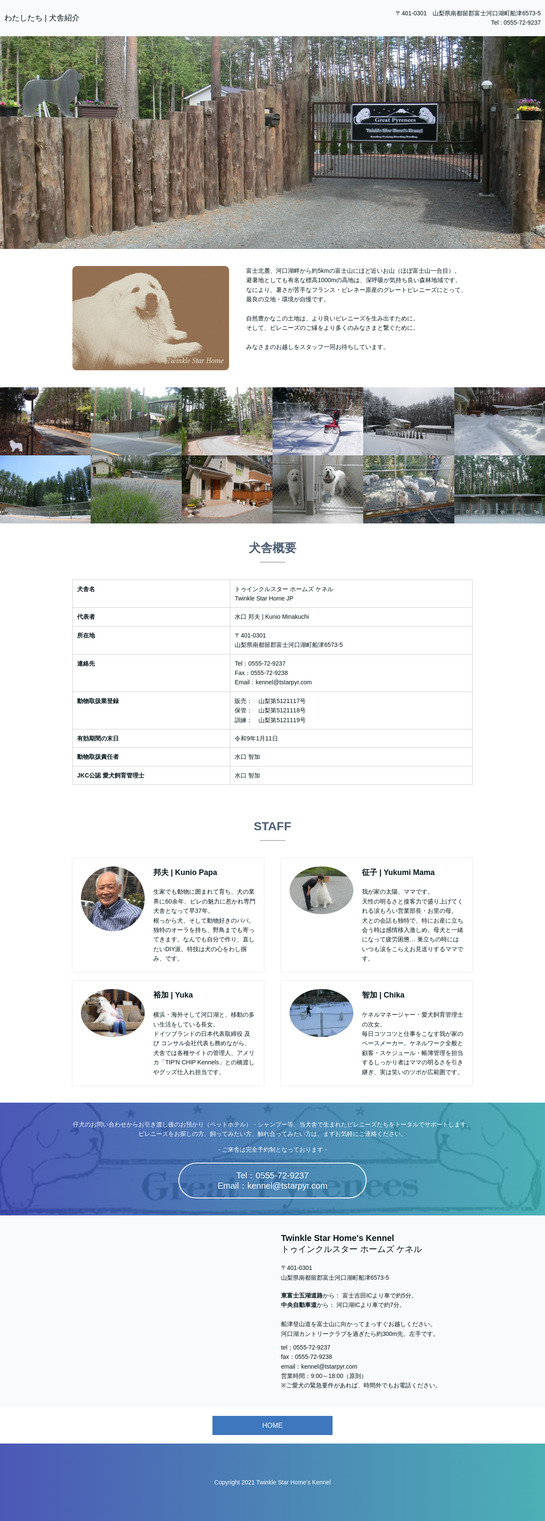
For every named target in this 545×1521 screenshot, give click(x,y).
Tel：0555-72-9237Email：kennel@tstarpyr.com (272, 1180)
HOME (272, 1425)
